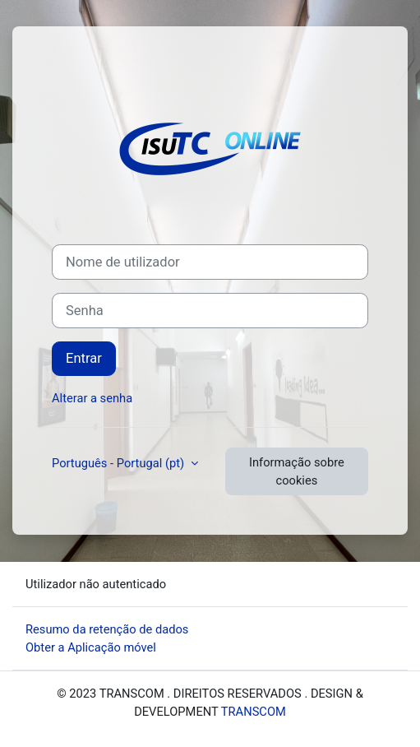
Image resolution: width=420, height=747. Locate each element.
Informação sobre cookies (296, 471)
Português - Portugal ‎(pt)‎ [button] (119, 463)
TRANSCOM (253, 711)
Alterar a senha (92, 398)
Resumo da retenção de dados (106, 629)
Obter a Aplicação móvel (90, 647)
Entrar (84, 358)
